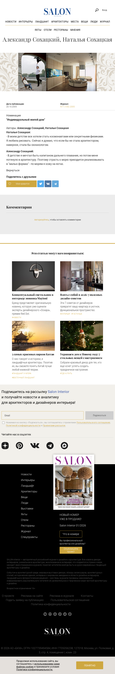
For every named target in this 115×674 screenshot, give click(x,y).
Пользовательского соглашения (93, 422)
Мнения (75, 29)
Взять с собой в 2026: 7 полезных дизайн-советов (81, 296)
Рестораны (61, 29)
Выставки (27, 508)
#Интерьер (65, 314)
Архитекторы (59, 21)
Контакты (87, 595)
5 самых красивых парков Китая (33, 354)
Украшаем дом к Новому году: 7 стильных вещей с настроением (81, 356)
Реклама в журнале (62, 595)
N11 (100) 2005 (67, 106)
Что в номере (71, 534)
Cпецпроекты (29, 537)
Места (75, 21)
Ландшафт (42, 21)
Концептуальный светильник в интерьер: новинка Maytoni (32, 296)
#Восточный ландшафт (23, 378)
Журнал (105, 21)
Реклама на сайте (32, 595)
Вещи (84, 21)
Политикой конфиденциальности (23, 425)
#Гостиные (76, 314)
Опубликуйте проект (71, 550)
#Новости (16, 317)
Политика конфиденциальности (51, 604)
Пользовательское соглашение (70, 600)
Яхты (38, 29)
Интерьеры (26, 21)
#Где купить (66, 373)
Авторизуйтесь (41, 220)
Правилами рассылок (54, 425)
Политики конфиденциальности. (34, 669)
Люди (93, 21)
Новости (10, 21)
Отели (48, 29)
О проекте (8, 595)
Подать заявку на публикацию (25, 600)
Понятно (89, 665)
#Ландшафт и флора (21, 373)
